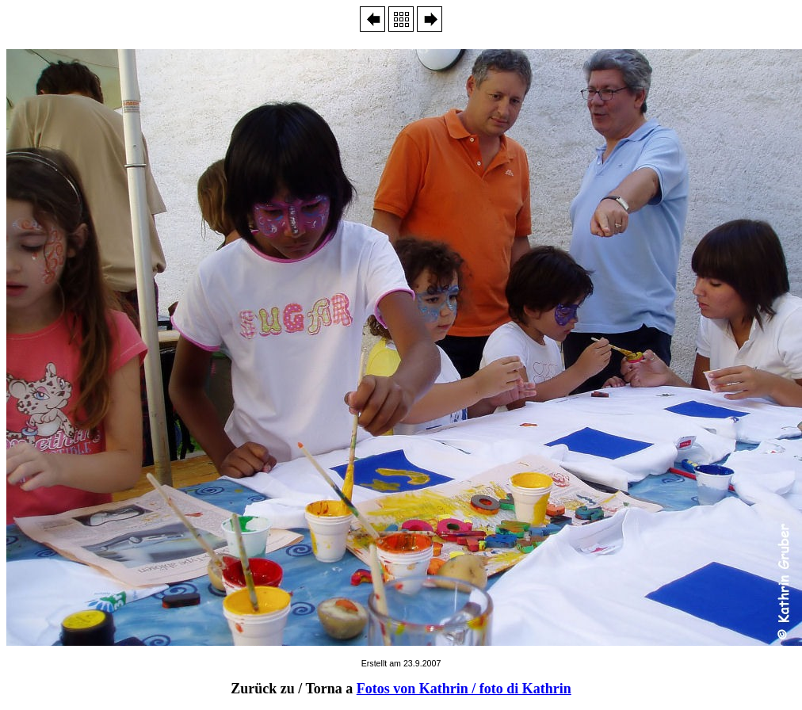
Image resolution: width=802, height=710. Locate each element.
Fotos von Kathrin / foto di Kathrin (464, 689)
